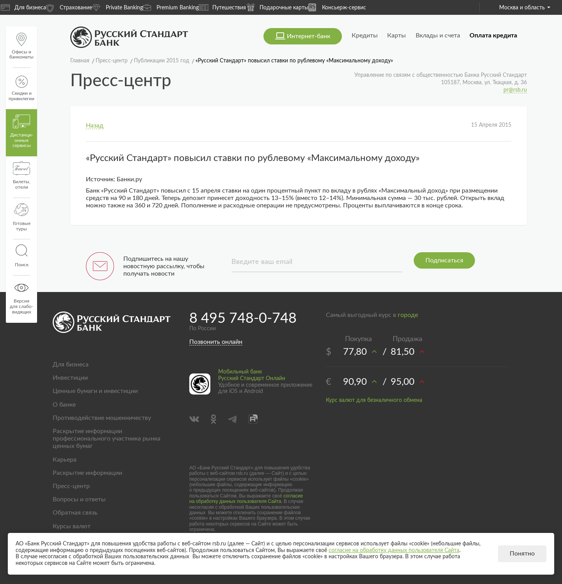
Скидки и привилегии (21, 88)
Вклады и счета (438, 35)
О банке (64, 405)
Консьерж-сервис (337, 7)
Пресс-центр (71, 486)
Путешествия (222, 7)
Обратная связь (75, 513)
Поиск (21, 255)
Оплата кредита (493, 35)
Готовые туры (21, 217)
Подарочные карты (277, 7)
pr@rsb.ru (515, 90)
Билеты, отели (21, 175)
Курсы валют (72, 526)
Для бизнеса (23, 7)
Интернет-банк (308, 36)
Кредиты (365, 35)
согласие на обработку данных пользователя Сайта (246, 498)
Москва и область (524, 8)
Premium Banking (171, 7)
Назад (94, 125)
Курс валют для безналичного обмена (374, 400)
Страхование (69, 7)
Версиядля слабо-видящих (21, 297)
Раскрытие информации (87, 473)
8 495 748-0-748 (243, 318)
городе (408, 315)
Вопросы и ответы (79, 499)
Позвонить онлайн (215, 342)
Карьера (64, 460)
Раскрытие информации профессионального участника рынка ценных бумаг (106, 438)
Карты (396, 35)
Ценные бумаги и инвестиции (95, 391)
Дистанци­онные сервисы (21, 131)
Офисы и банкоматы (21, 46)
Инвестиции (70, 378)
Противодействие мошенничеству (102, 418)
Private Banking (117, 7)
